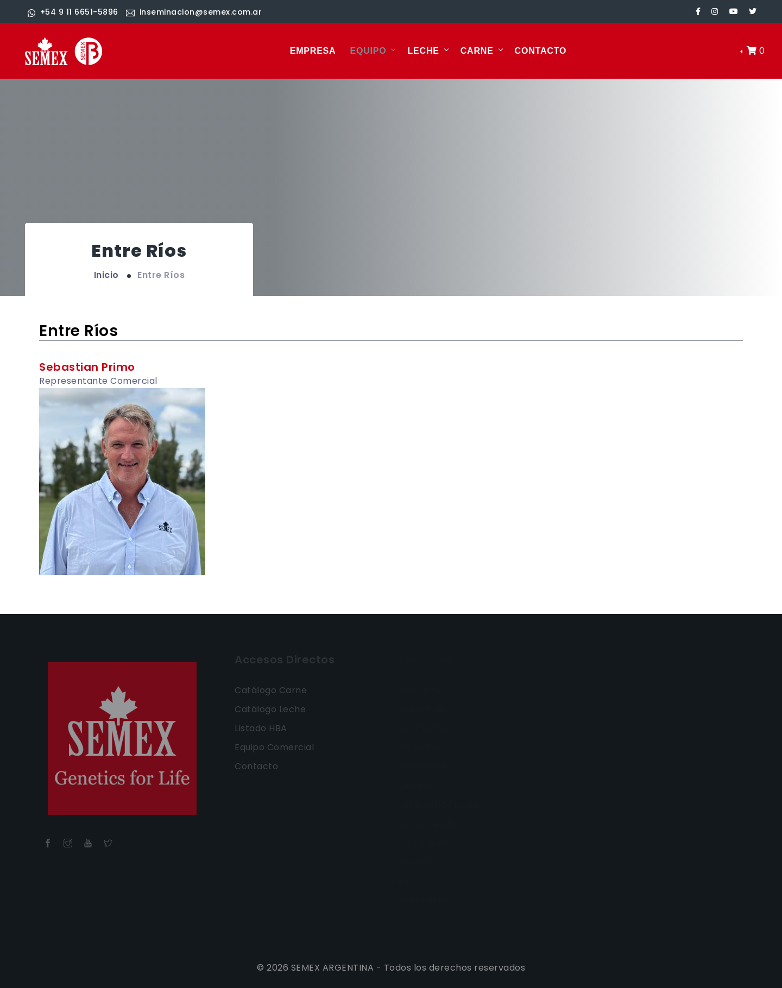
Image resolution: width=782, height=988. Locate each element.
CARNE (477, 50)
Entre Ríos (161, 275)
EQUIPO (368, 50)
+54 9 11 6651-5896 (73, 12)
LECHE (423, 50)
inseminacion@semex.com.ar (194, 12)
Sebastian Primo (87, 367)
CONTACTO (541, 50)
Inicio (106, 275)
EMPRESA (313, 50)
